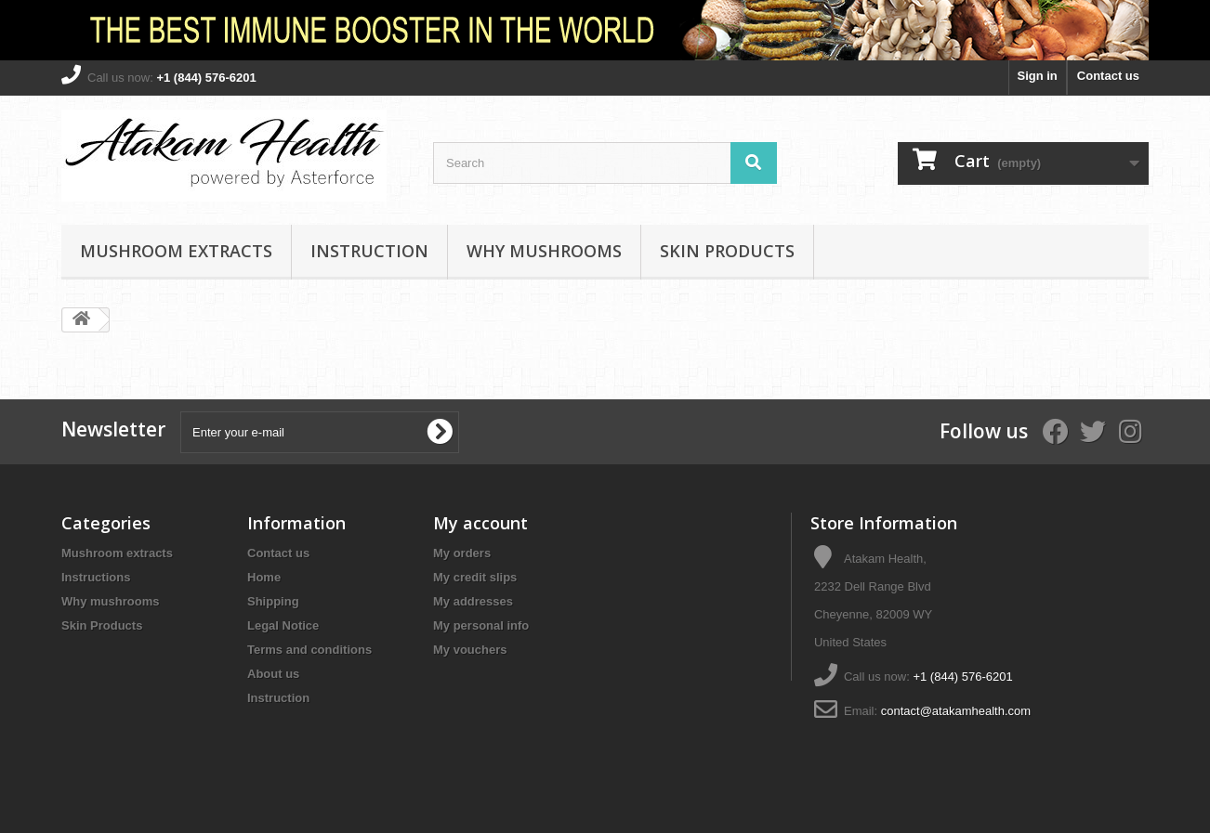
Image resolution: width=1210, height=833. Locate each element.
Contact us (1108, 76)
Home (264, 577)
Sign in (1037, 76)
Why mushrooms (544, 251)
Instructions (95, 577)
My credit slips (475, 577)
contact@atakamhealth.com (956, 711)
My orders (462, 553)
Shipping (273, 601)
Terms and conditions (309, 650)
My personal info (481, 625)
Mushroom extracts (176, 251)
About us (273, 674)
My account (480, 523)
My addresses (473, 601)
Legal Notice (283, 625)
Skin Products (727, 251)
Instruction (369, 251)
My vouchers (469, 650)
